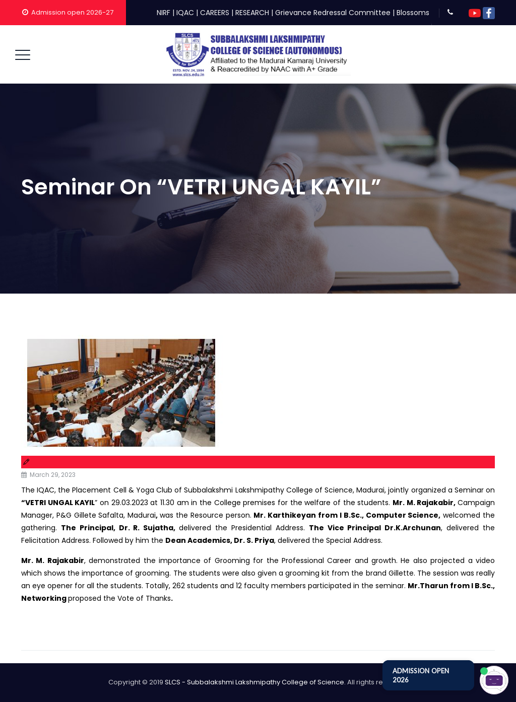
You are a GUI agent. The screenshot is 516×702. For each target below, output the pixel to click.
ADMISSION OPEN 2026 (421, 675)
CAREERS (214, 13)
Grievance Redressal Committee (333, 13)
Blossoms (413, 13)
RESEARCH (252, 13)
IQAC (185, 13)
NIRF (163, 13)
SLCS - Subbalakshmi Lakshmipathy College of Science (254, 682)
